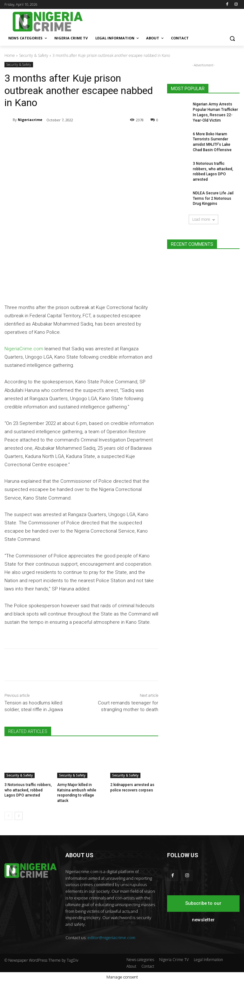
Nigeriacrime (30, 119)
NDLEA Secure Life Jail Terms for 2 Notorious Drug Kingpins (213, 198)
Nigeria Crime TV (174, 959)
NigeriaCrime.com (23, 349)
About (131, 966)
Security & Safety (33, 55)
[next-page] (19, 816)
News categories (140, 959)
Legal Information (208, 959)
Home (9, 55)
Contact (147, 966)
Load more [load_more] (203, 219)
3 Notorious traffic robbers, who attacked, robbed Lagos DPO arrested (28, 790)
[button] (232, 38)
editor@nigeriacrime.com (111, 937)
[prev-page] (8, 816)
